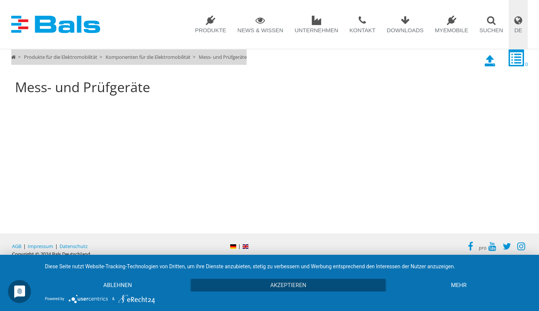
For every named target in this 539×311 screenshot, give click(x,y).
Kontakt (363, 30)
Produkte (210, 30)
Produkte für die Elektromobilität (60, 57)
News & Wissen (260, 30)
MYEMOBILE (451, 30)
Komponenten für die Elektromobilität (148, 57)
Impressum (40, 246)
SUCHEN (491, 30)
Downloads (405, 30)
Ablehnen (117, 285)
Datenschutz (74, 246)
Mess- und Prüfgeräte (223, 57)
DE (518, 30)
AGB (16, 246)
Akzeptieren (288, 285)
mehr (459, 285)
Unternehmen (316, 30)
